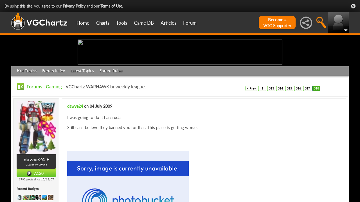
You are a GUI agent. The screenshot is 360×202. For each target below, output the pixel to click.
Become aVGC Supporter (277, 22)
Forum (190, 23)
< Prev (251, 132)
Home (82, 23)
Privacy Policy (74, 6)
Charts (102, 23)
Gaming (54, 130)
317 (307, 132)
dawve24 (75, 149)
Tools (121, 23)
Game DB (144, 23)
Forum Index (53, 114)
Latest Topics (82, 114)
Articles (168, 23)
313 (271, 132)
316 (298, 132)
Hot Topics (27, 114)
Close (353, 6)
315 (289, 132)
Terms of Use (111, 6)
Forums (34, 130)
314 (280, 132)
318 (316, 132)
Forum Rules (111, 114)
